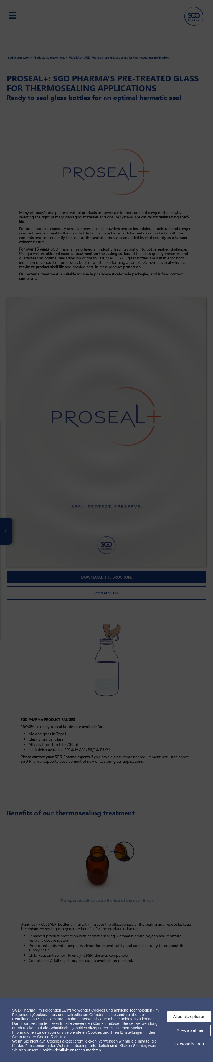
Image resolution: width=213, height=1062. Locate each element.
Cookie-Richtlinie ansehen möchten (70, 1050)
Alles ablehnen (191, 1030)
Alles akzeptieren (189, 1016)
